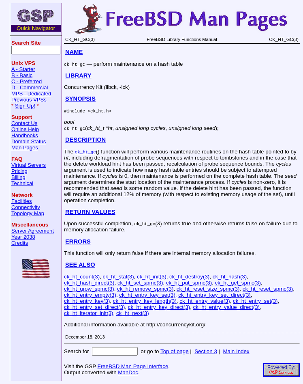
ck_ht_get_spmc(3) (238, 283)
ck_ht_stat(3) (118, 277)
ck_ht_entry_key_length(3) (145, 301)
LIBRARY (78, 75)
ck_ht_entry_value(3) (204, 301)
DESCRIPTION (85, 139)
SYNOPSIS (80, 98)
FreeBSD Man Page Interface (132, 366)
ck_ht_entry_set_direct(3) (94, 307)
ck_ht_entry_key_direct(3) (159, 307)
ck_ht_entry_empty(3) (90, 295)
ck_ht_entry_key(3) (87, 301)
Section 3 (205, 351)
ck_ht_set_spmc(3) (140, 283)
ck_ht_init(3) (151, 277)
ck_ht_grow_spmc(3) (89, 289)
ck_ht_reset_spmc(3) (268, 289)
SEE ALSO (80, 264)
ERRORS (78, 241)
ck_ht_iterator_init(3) (88, 313)
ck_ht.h (99, 111)
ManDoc (128, 372)
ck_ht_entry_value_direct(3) (226, 307)
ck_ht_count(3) (82, 277)
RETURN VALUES (90, 212)
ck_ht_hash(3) (230, 277)
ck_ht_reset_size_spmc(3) (208, 289)
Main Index (236, 351)
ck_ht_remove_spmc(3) (145, 289)
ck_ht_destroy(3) (189, 277)
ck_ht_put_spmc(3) (189, 283)
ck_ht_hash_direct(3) (89, 283)
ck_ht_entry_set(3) (255, 301)
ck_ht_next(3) (132, 313)
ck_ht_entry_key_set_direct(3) (214, 295)
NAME (74, 52)
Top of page (174, 351)
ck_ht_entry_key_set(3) (147, 295)
